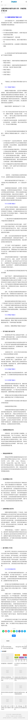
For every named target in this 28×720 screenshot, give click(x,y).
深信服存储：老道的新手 (7, 663)
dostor (7, 640)
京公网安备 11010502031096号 (18, 717)
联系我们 (20, 716)
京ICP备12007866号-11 (7, 717)
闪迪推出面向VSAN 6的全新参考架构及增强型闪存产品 (20, 679)
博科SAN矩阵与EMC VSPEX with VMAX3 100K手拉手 (7, 708)
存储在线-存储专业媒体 (14, 2)
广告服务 (12, 716)
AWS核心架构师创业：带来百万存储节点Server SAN (7, 679)
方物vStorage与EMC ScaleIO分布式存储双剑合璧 (20, 708)
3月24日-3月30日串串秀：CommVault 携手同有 (7, 647)
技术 (2, 5)
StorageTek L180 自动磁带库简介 (21, 647)
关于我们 (7, 716)
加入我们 (16, 716)
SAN (14, 635)
